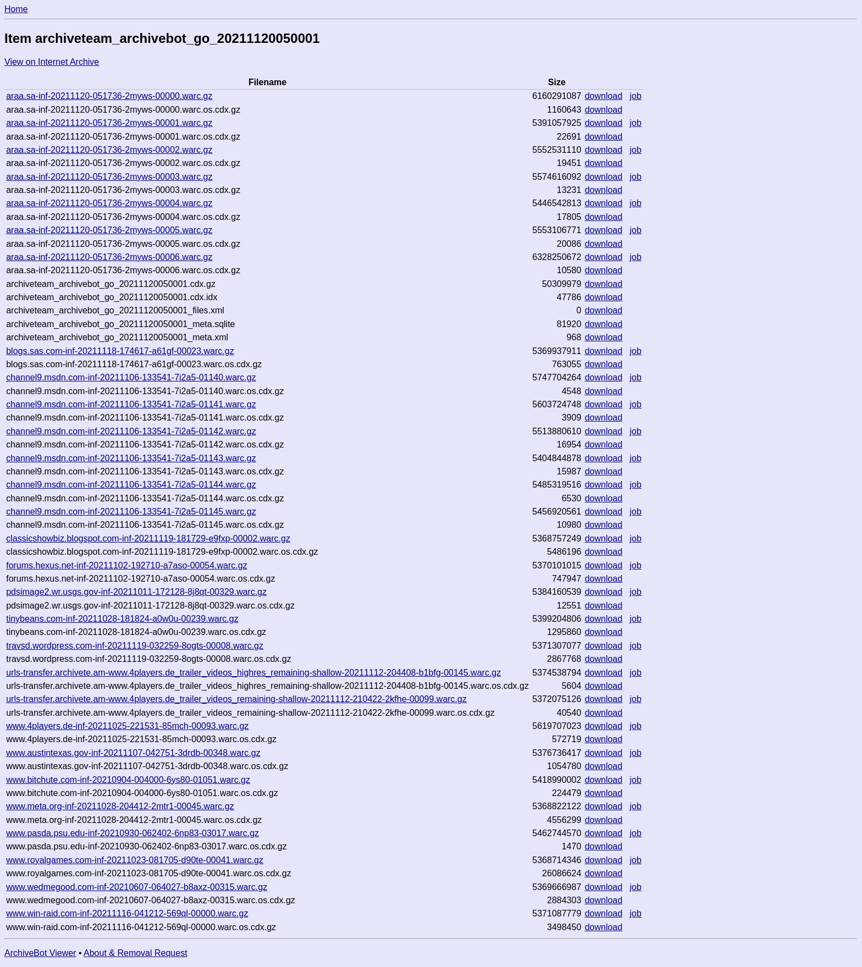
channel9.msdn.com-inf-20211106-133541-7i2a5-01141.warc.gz (131, 404)
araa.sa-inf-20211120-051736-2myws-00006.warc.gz (109, 257)
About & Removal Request (135, 953)
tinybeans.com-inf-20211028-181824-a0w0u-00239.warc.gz (122, 618)
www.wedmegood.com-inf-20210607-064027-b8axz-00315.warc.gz (136, 887)
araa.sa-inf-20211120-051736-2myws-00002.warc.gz (109, 149)
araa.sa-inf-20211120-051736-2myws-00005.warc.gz (109, 230)
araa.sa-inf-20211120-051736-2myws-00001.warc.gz (109, 123)
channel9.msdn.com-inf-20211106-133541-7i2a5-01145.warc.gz (131, 511)
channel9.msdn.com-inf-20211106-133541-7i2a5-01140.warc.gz (131, 377)
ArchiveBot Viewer (40, 953)
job (636, 96)
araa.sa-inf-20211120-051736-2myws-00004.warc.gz (109, 203)
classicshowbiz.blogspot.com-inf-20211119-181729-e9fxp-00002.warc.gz (148, 538)
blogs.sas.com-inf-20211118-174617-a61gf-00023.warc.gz (120, 351)
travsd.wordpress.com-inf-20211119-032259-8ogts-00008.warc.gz (134, 645)
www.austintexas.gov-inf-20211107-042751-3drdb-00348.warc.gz (133, 753)
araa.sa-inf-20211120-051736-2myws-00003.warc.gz (109, 176)
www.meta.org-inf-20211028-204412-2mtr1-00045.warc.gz (120, 806)
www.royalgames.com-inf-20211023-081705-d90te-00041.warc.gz (134, 860)
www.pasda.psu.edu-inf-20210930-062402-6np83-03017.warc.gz (132, 833)
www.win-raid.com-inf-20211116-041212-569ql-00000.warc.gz (127, 913)
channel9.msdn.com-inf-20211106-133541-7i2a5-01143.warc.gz (131, 458)
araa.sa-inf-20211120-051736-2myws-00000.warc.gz (109, 96)
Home (16, 9)
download (604, 96)
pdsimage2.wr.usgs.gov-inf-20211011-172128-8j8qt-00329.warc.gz (136, 591)
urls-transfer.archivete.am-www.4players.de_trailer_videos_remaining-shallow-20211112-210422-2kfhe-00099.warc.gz (236, 699)
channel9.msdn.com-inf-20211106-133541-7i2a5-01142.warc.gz (131, 431)
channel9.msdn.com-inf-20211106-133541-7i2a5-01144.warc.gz (131, 484)
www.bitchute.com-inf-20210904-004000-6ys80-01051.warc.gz (128, 779)
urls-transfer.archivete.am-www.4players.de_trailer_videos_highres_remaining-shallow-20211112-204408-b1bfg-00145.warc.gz (253, 672)
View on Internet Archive (51, 62)
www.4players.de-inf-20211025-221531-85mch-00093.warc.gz (127, 726)
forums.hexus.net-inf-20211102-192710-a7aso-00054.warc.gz (126, 565)
